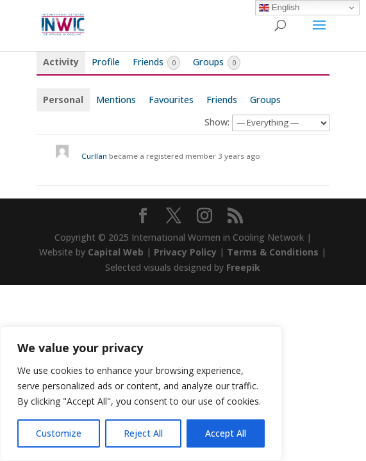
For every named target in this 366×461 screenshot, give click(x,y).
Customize (58, 433)
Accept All (225, 433)
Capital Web (116, 252)
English (279, 8)
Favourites (171, 99)
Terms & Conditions (273, 252)
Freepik (243, 267)
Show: (216, 122)
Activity (61, 62)
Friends (156, 63)
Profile (106, 62)
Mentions (116, 99)
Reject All (143, 433)
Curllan (94, 156)
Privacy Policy (185, 252)
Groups (216, 63)
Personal (63, 99)
